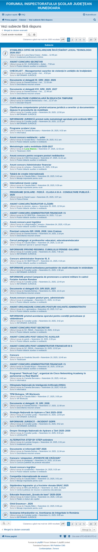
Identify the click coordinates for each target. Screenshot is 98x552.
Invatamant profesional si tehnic (30, 57)
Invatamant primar (24, 444)
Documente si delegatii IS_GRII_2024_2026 (33, 80)
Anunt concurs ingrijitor (23, 467)
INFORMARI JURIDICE (27, 75)
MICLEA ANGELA (31, 488)
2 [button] (72, 39)
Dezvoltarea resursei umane (28, 84)
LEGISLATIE (22, 435)
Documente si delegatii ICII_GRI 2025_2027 (33, 288)
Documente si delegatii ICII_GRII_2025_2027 (33, 89)
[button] (62, 40)
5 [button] (84, 39)
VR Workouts (22, 399)
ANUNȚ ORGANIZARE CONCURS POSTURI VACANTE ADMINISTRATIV (48, 307)
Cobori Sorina (30, 497)
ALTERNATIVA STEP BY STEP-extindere (31, 439)
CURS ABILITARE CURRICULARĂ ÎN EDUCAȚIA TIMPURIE (41, 98)
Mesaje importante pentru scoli (29, 178)
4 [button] (80, 39)
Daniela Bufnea (30, 82)
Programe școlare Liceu (23, 128)
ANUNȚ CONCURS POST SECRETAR (30, 327)
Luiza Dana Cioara (32, 55)
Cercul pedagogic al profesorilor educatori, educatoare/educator (44, 240)
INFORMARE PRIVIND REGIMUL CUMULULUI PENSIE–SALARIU (44, 249)
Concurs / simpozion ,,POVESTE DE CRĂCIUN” (35, 458)
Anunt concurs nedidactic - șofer (27, 137)
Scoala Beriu (29, 140)
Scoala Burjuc (30, 366)
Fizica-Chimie (22, 199)
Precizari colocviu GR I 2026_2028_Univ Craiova (36, 231)
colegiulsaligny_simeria (34, 224)
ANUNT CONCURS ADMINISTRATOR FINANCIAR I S (38, 213)
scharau (27, 167)
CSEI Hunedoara (31, 158)
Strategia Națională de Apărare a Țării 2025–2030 (36, 412)
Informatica (21, 133)
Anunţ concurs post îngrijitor (25, 222)
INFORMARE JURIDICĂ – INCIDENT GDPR (32, 421)
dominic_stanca (30, 206)
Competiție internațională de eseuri (29, 476)
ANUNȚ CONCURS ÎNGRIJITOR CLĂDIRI (31, 204)
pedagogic (28, 300)
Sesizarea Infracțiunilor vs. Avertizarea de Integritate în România (44, 513)
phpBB (39, 542)
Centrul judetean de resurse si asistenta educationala (39, 490)
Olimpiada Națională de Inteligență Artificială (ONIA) (38, 385)
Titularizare (21, 359)
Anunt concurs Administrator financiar (30, 164)
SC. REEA (28, 330)
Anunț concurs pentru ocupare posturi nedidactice (37, 155)
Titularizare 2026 (24, 151)
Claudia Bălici (30, 176)
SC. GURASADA (31, 64)
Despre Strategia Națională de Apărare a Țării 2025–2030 (40, 430)
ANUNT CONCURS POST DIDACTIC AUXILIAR (34, 337)
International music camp (23, 183)
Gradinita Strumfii (31, 357)
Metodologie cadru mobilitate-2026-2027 (31, 146)
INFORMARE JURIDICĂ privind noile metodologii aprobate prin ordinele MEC (51, 119)
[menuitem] (21, 15)
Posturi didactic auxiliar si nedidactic (32, 66)
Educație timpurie (24, 103)
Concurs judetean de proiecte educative (33, 462)
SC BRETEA (29, 215)
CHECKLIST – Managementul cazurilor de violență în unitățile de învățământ (51, 71)
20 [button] (91, 39)
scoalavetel (29, 469)
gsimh (26, 339)
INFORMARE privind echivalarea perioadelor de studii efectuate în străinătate (51, 267)
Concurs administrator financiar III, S (30, 258)
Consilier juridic (30, 73)
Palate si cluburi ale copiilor (28, 499)
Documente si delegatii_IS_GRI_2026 (30, 403)
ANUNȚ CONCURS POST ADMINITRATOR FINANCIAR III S (41, 346)
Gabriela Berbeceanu (33, 101)
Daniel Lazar (29, 197)
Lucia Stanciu (30, 149)
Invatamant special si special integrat (32, 245)
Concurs (14, 355)
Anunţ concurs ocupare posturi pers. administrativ (37, 297)
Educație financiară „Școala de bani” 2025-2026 (35, 494)
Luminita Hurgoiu (31, 442)
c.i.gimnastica (30, 309)
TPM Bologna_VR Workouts (25, 394)
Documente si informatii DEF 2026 (28, 449)
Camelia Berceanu (32, 131)
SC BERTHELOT (31, 261)
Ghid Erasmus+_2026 (21, 503)
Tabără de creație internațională (27, 174)
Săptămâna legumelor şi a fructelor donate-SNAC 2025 (39, 485)
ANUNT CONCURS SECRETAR (26, 61)
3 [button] (76, 39)
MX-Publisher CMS (58, 545)
